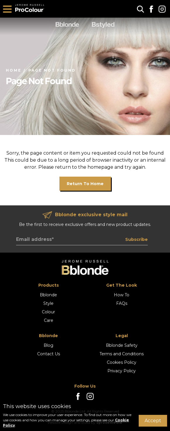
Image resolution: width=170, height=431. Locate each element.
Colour (48, 312)
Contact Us (48, 353)
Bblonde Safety (122, 345)
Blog (48, 345)
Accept (153, 420)
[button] (140, 9)
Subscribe (136, 239)
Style (48, 303)
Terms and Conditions (121, 353)
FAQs (121, 303)
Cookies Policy (121, 362)
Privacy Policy (121, 370)
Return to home (85, 183)
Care (48, 320)
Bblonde (48, 295)
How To (121, 295)
